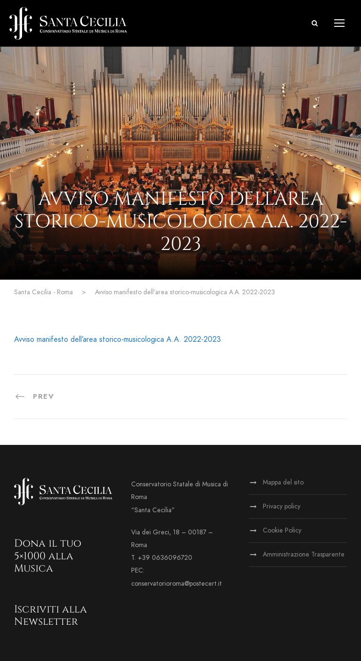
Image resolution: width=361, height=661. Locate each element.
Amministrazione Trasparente (304, 554)
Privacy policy (281, 506)
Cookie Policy (282, 530)
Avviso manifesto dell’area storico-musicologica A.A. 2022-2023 (117, 339)
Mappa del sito (283, 482)
